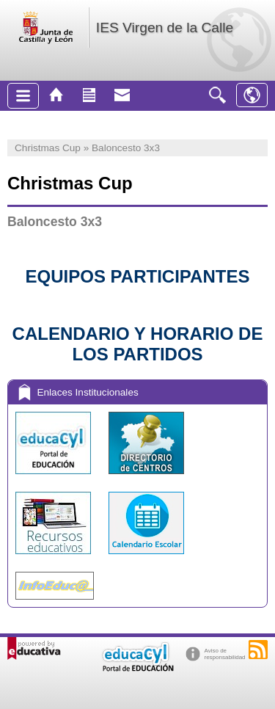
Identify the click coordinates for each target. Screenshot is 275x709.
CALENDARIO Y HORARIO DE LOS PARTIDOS (137, 344)
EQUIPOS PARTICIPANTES (138, 276)
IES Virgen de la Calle (164, 27)
